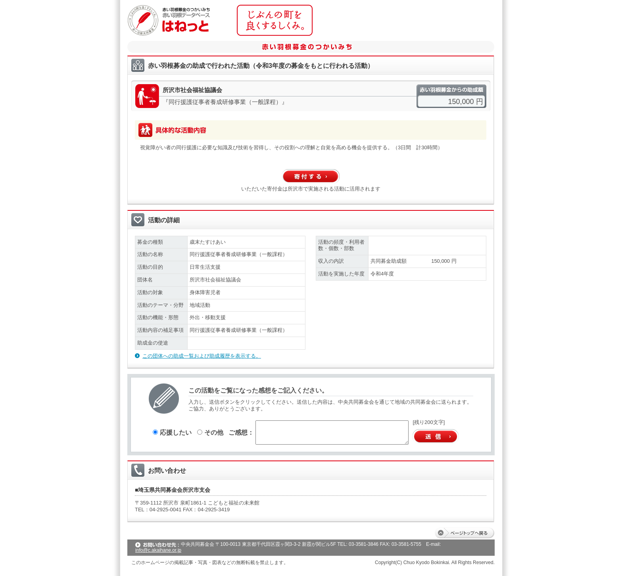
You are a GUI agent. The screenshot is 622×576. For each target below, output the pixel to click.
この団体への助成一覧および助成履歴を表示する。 (201, 356)
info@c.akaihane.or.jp (158, 550)
